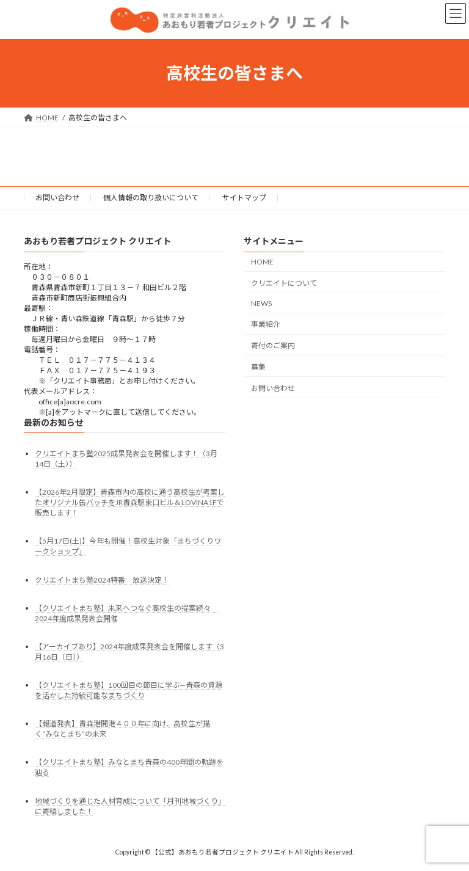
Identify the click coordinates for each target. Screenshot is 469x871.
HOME (262, 261)
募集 (258, 366)
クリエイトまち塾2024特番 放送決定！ (102, 580)
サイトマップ (244, 197)
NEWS (261, 303)
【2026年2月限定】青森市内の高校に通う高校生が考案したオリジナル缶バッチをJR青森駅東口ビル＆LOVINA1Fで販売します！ (130, 502)
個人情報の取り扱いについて (150, 197)
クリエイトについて (284, 283)
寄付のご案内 (273, 345)
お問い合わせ (57, 197)
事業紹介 (265, 324)
